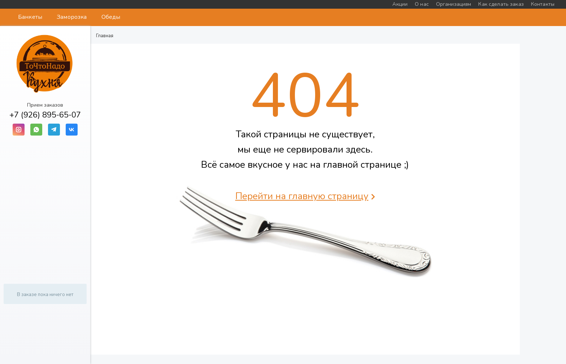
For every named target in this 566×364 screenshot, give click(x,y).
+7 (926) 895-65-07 (45, 115)
